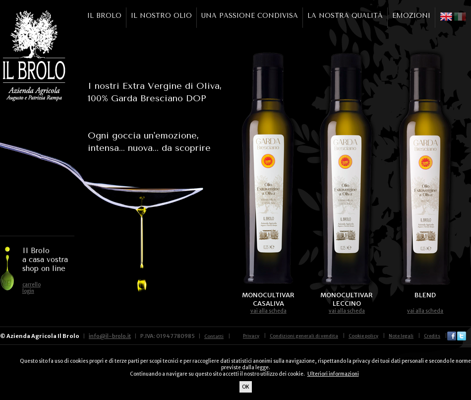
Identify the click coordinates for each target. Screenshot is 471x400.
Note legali (401, 335)
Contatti (214, 336)
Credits (432, 335)
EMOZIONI (411, 15)
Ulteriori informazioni (333, 374)
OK (245, 387)
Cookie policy (363, 335)
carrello (31, 284)
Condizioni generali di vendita (304, 335)
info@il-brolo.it (110, 336)
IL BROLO (104, 15)
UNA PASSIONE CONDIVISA (249, 15)
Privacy (251, 335)
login (28, 291)
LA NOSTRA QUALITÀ (345, 15)
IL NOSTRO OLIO (161, 15)
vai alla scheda (268, 311)
